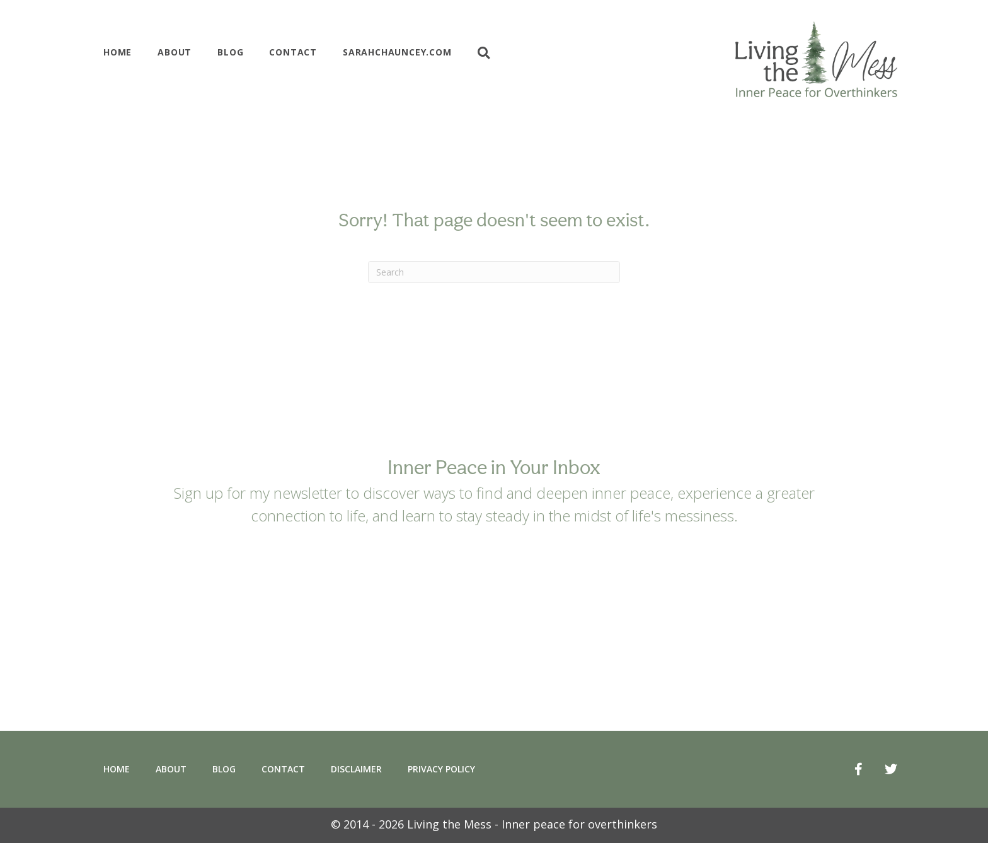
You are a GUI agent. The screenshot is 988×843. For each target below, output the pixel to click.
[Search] (494, 272)
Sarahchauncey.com (397, 52)
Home (117, 52)
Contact (293, 52)
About (175, 52)
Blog (230, 52)
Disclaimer (356, 769)
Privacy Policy (441, 769)
